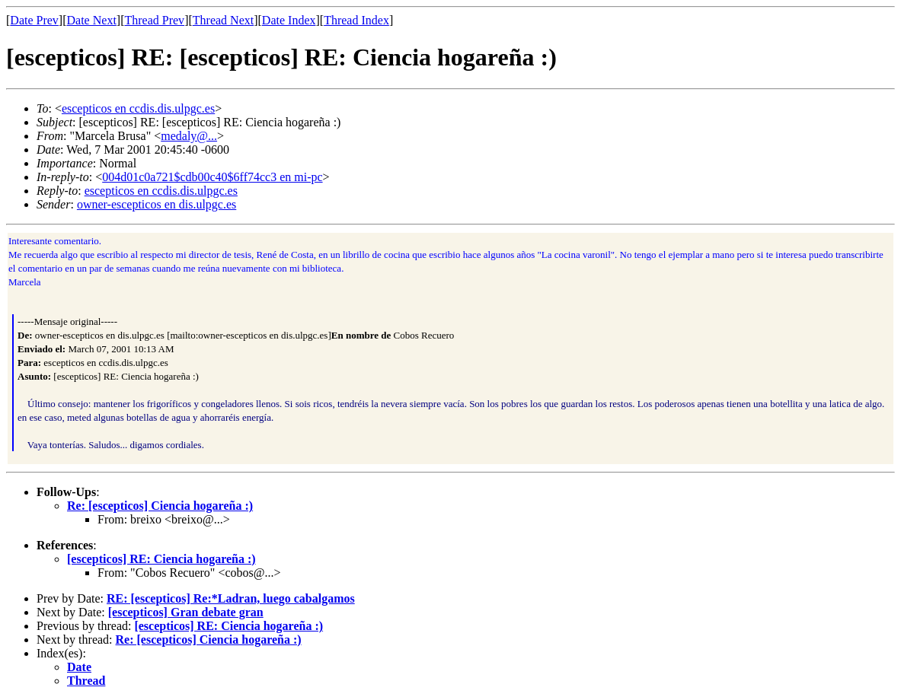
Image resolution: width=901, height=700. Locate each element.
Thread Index (356, 20)
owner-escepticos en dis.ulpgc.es (156, 204)
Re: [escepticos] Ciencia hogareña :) (160, 505)
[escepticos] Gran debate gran (186, 612)
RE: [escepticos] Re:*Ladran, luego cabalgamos (231, 598)
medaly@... (189, 135)
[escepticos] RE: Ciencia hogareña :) (161, 558)
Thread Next (223, 20)
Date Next (92, 20)
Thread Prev (154, 20)
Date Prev (34, 20)
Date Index (289, 20)
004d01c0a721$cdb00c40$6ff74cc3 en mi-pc (212, 176)
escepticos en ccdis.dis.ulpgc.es (138, 108)
